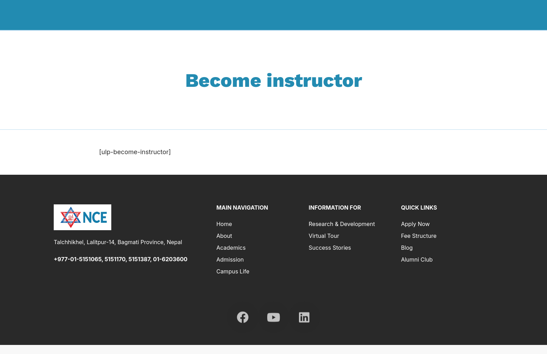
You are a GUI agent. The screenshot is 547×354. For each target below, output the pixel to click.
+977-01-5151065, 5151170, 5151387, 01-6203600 (120, 259)
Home (308, 15)
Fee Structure (418, 235)
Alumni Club (417, 259)
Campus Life (232, 271)
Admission (410, 15)
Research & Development (468, 15)
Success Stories (330, 247)
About (336, 15)
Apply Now (415, 223)
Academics (371, 15)
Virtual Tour (324, 235)
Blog (407, 247)
